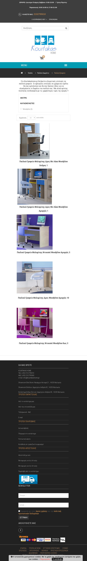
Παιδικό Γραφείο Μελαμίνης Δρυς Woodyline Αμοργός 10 (43, 298)
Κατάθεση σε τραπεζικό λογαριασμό (31, 444)
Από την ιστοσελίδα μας (26, 407)
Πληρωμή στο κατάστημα (27, 434)
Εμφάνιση (22, 118)
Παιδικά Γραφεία (59, 73)
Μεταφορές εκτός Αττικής (27, 466)
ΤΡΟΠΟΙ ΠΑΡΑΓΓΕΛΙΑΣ (27, 394)
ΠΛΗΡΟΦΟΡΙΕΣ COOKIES (48, 553)
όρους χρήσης (41, 511)
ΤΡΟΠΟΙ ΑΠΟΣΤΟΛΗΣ (27, 448)
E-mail (20, 417)
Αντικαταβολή (23, 428)
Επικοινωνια (53, 19)
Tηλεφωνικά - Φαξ (24, 412)
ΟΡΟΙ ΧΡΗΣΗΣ (34, 551)
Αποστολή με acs (24, 455)
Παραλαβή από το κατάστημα (28, 471)
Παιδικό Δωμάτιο (43, 73)
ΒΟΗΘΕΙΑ (45, 551)
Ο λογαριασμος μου (38, 19)
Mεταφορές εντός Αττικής (27, 461)
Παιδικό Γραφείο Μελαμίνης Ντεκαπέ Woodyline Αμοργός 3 (43, 252)
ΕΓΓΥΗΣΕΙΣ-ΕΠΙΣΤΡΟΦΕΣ (51, 548)
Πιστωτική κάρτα (24, 439)
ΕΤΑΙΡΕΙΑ (23, 548)
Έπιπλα (30, 73)
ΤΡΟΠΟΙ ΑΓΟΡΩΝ (34, 548)
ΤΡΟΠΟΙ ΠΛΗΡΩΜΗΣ (26, 421)
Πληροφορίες (45, 559)
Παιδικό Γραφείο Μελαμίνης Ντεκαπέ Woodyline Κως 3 (43, 343)
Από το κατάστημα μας (26, 401)
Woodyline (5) (27, 109)
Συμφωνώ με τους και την (39, 512)
